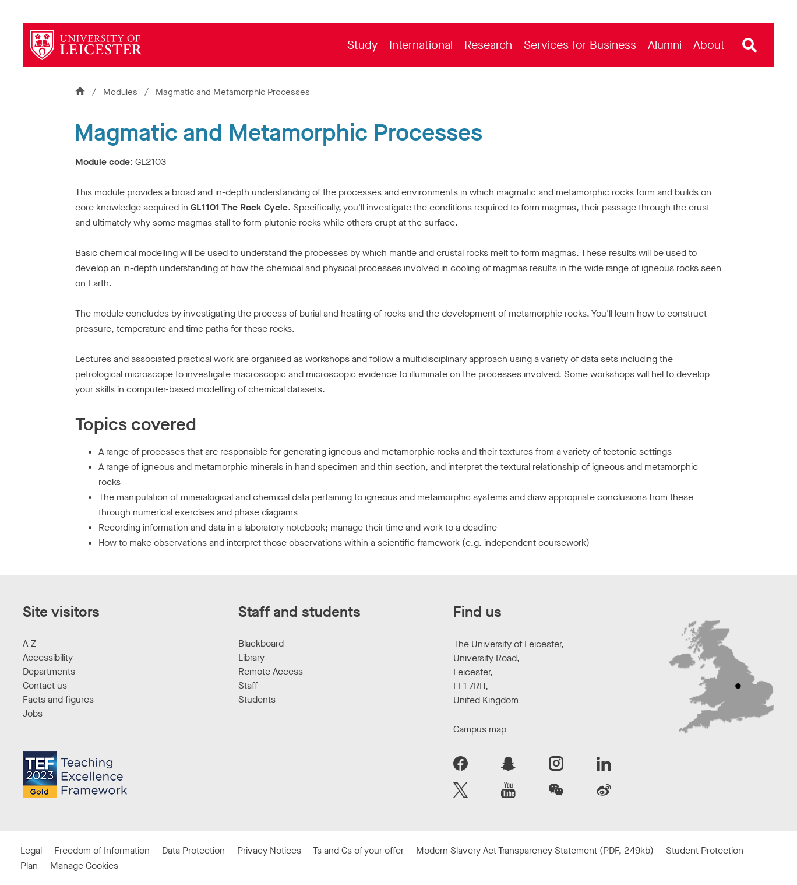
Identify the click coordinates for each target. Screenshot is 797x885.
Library (251, 657)
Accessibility (48, 657)
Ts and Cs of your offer (358, 850)
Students (257, 699)
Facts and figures (58, 699)
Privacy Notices (269, 850)
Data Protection (193, 850)
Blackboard (261, 643)
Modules (121, 92)
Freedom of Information (102, 850)
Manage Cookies (84, 865)
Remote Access (270, 671)
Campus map (479, 729)
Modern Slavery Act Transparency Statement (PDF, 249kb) (535, 850)
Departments (49, 671)
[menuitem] (362, 45)
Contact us (45, 685)
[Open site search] (750, 45)
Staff (248, 685)
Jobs (33, 713)
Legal (31, 850)
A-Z (29, 643)
